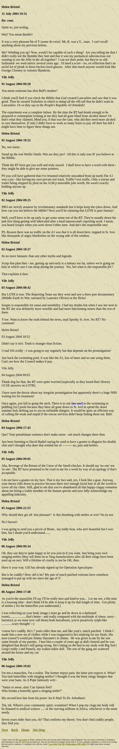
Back (14, 730)
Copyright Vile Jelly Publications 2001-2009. (67, 744)
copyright (23, 740)
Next (5, 730)
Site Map (39, 730)
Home (25, 730)
